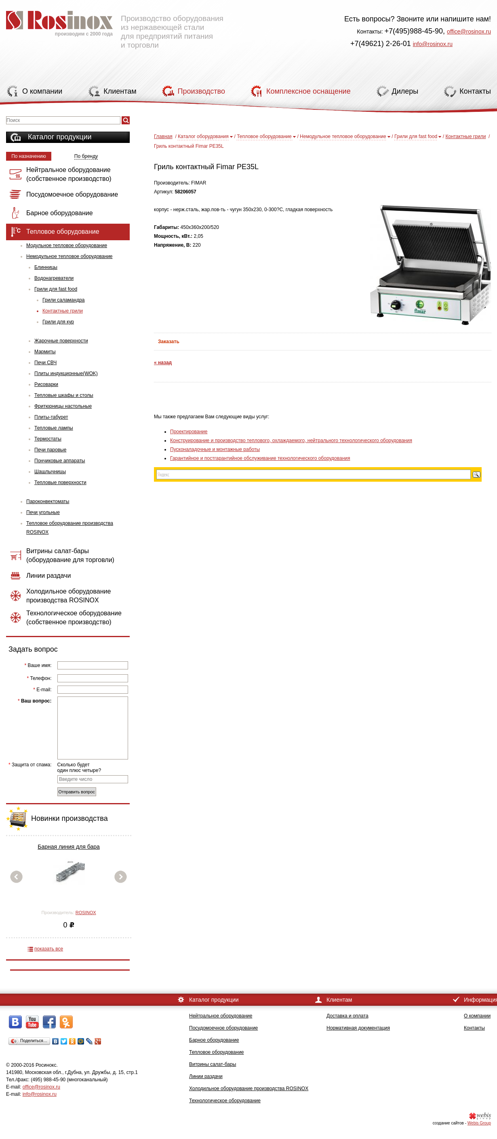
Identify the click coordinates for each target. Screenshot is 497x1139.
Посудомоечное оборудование (223, 1028)
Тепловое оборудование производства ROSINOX (69, 527)
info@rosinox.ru (433, 44)
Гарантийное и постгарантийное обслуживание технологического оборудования (260, 458)
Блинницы (45, 267)
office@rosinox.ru (469, 31)
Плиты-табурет (51, 417)
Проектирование (189, 431)
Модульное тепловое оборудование (66, 245)
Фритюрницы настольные (63, 406)
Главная (163, 136)
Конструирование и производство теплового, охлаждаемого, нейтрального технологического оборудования (291, 440)
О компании (477, 1016)
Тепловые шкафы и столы (63, 395)
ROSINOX (86, 912)
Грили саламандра (63, 300)
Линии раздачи (206, 1076)
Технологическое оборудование (225, 1100)
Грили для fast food (55, 289)
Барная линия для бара (69, 846)
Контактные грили (62, 311)
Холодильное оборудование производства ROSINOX (248, 1088)
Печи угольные (43, 512)
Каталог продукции (60, 137)
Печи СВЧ (45, 362)
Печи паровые (50, 450)
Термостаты (47, 439)
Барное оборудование (214, 1040)
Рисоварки (46, 384)
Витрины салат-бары (212, 1064)
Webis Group (479, 1123)
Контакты (474, 1028)
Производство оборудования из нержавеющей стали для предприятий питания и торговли (114, 26)
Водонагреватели (54, 278)
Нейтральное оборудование (220, 1016)
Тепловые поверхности (60, 482)
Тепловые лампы (53, 428)
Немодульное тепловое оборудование (69, 256)
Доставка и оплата (347, 1016)
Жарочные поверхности (61, 341)
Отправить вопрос (77, 791)
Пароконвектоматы (47, 501)
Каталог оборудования (203, 136)
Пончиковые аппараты (59, 461)
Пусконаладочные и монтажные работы (215, 449)
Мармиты (45, 351)
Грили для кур (58, 322)
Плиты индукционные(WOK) (66, 373)
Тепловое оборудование (264, 136)
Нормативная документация (358, 1028)
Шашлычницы (50, 471)
